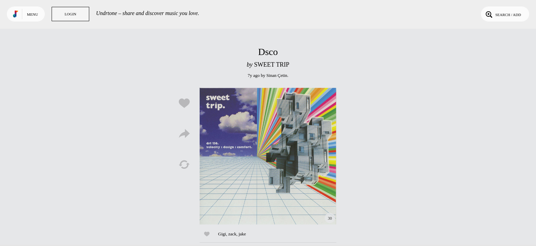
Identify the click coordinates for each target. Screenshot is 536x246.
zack (232, 233)
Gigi (222, 233)
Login (70, 14)
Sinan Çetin (276, 75)
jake (242, 233)
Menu (32, 14)
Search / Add (502, 14)
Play (268, 156)
